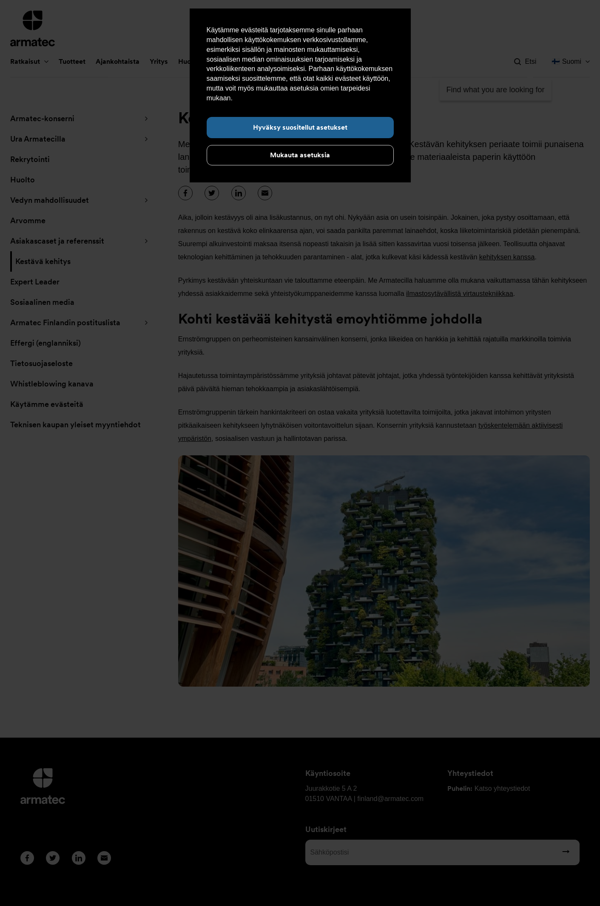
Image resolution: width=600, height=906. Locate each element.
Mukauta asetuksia (300, 155)
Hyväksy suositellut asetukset (300, 127)
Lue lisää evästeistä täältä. (274, 98)
